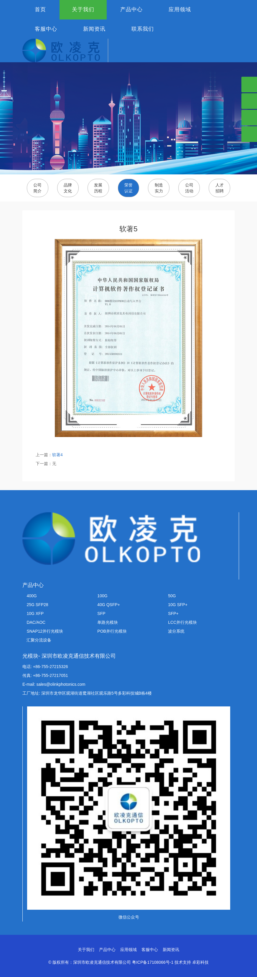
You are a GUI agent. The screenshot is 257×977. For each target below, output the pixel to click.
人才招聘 (219, 188)
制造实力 (159, 188)
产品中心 (131, 9)
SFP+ (173, 613)
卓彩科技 (200, 962)
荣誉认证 (128, 188)
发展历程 (98, 188)
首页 (40, 9)
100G (102, 595)
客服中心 (46, 29)
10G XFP (35, 613)
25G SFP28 (37, 604)
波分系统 (176, 631)
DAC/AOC (36, 622)
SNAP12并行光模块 (45, 631)
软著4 (57, 454)
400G (32, 595)
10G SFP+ (177, 604)
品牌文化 (68, 188)
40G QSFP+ (108, 604)
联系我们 (142, 29)
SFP (101, 613)
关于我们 (83, 9)
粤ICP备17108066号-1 (152, 962)
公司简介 (37, 188)
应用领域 (180, 9)
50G (172, 595)
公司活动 (189, 188)
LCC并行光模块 (182, 622)
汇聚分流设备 (39, 640)
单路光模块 (107, 622)
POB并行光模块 (112, 631)
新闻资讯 (94, 29)
